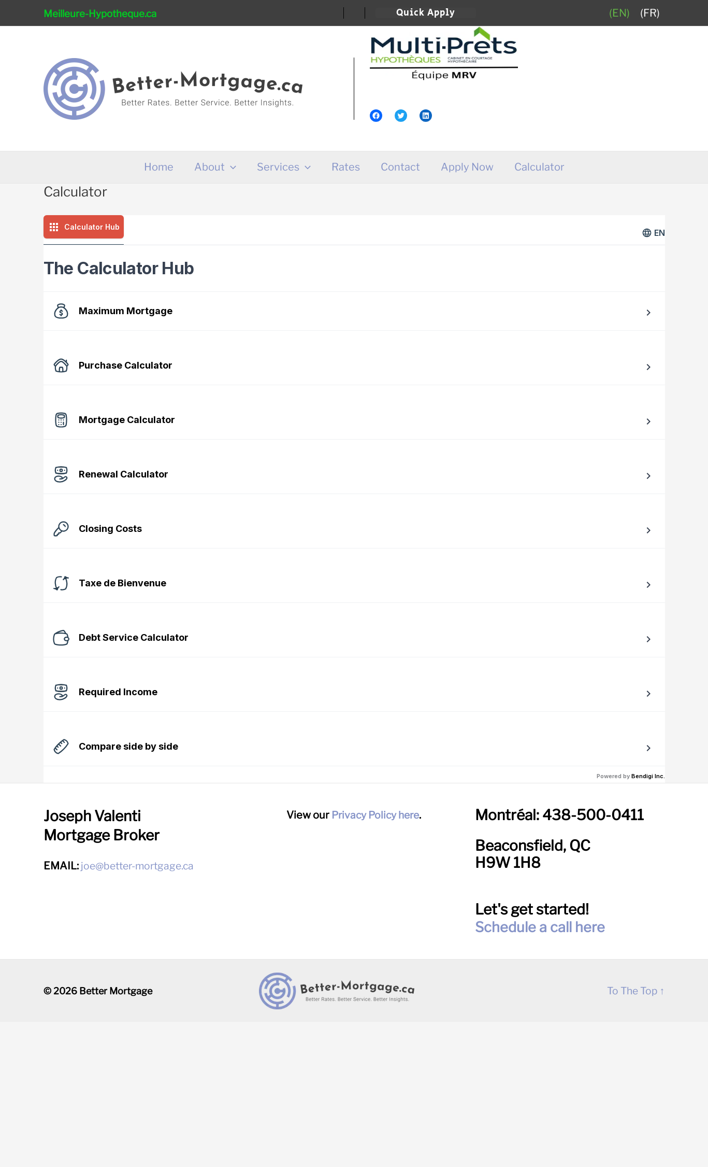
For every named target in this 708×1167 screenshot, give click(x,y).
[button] (425, 13)
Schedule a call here (541, 1072)
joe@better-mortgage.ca (140, 1011)
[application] (230, 166)
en (653, 233)
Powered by (631, 921)
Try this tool (124, 404)
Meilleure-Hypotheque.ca (100, 14)
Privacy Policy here (375, 960)
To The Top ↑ (634, 1136)
